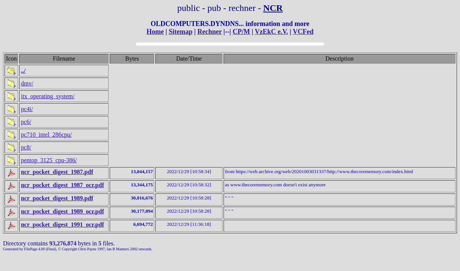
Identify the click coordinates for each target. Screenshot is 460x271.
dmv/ (27, 83)
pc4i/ (27, 109)
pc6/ (26, 122)
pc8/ (26, 147)
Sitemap (180, 31)
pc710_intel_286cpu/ (46, 134)
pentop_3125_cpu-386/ (49, 160)
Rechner (209, 31)
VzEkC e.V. (271, 31)
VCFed (303, 31)
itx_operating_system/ (47, 96)
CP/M (241, 31)
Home (155, 31)
